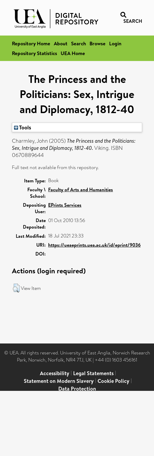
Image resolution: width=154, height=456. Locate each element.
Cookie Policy (113, 381)
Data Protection (77, 388)
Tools (22, 127)
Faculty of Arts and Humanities (80, 189)
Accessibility (54, 373)
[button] (16, 288)
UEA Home (73, 53)
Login (115, 43)
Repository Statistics (34, 53)
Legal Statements (93, 373)
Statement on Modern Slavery (59, 381)
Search (78, 43)
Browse (97, 43)
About (60, 43)
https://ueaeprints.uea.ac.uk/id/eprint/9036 (94, 245)
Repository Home (31, 43)
